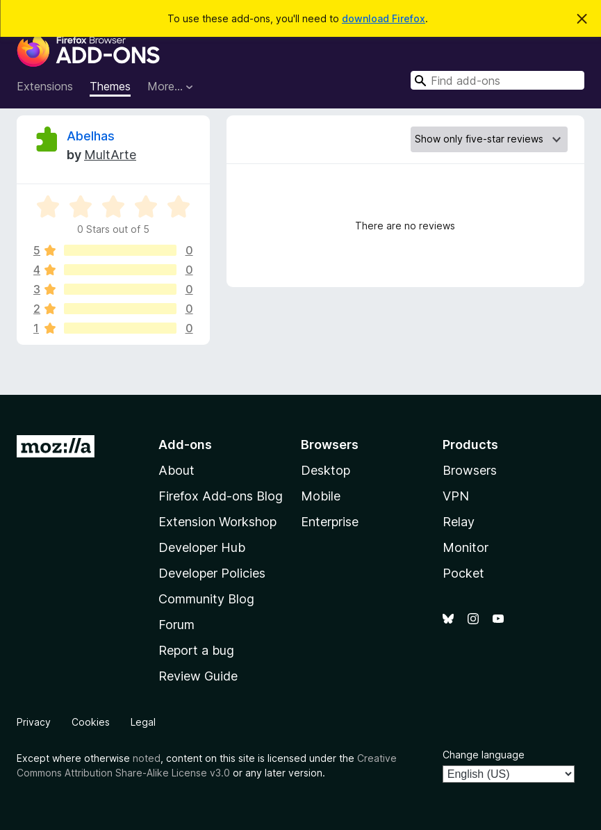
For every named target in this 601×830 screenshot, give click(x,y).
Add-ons (185, 444)
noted (146, 758)
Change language (484, 754)
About (176, 470)
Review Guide (198, 676)
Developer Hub (201, 547)
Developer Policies (211, 573)
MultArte (110, 154)
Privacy (34, 722)
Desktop (325, 470)
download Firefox (383, 18)
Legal (143, 722)
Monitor (465, 547)
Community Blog (206, 599)
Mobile (320, 496)
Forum (176, 624)
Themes (110, 86)
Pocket (463, 573)
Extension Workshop (217, 521)
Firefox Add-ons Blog (220, 496)
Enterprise (330, 521)
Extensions (45, 86)
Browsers (470, 470)
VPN (456, 496)
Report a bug (196, 650)
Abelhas (91, 136)
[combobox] (497, 80)
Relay (459, 521)
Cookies (91, 722)
